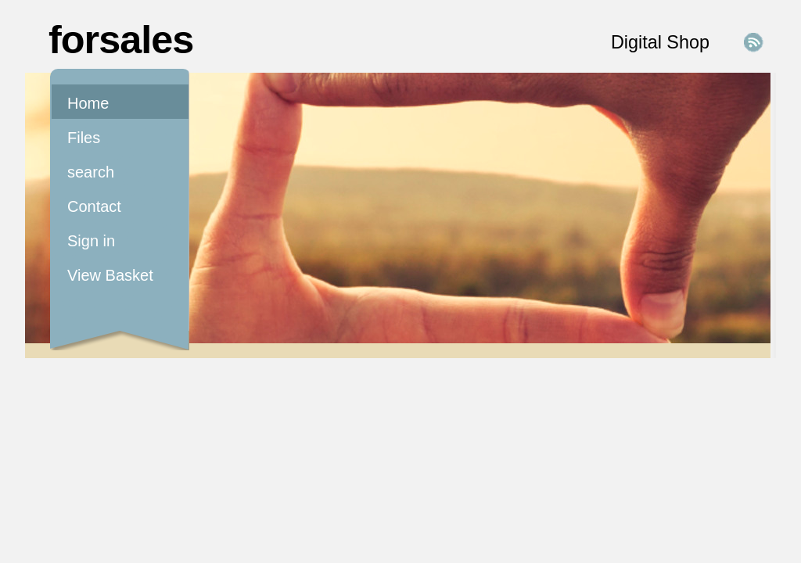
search (90, 172)
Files (83, 137)
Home (88, 103)
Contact (94, 206)
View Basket (110, 275)
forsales (120, 39)
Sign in (91, 240)
